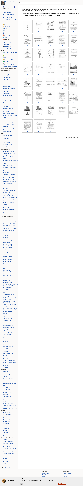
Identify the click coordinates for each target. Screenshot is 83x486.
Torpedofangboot (8, 48)
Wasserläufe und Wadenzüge (9, 408)
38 (50, 131)
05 (73, 31)
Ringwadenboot (8, 46)
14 (62, 60)
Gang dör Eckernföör (7, 378)
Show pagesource (67, 473)
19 (62, 74)
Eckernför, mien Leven (8, 425)
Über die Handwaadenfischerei (10, 362)
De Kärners (5, 263)
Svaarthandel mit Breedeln (9, 353)
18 (50, 74)
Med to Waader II (7, 336)
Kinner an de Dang (7, 318)
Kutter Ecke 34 (7, 42)
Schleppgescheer (7, 396)
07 (38, 45)
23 (50, 88)
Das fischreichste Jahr (8, 135)
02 (38, 31)
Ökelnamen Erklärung (8, 344)
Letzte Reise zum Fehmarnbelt (10, 185)
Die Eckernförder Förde (8, 282)
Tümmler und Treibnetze (8, 176)
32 (38, 117)
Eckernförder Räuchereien (10, 35)
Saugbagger (5, 394)
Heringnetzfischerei (7, 95)
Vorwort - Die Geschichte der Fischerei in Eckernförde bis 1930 (9, 448)
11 (27, 60)
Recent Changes (45, 473)
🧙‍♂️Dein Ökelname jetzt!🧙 (9, 7)
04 (62, 31)
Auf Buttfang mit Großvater (9, 74)
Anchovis (5, 220)
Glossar (6, 28)
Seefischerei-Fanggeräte (10, 66)
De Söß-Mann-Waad (7, 275)
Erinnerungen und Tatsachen (9, 304)
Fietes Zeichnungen (9, 59)
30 (73, 102)
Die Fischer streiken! (7, 212)
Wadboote (6, 44)
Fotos (5, 57)
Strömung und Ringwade (8, 403)
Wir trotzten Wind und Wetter (9, 167)
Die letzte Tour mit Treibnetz (9, 179)
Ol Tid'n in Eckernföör (8, 434)
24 (62, 88)
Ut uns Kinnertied (7, 435)
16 (27, 74)
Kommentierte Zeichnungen (10, 64)
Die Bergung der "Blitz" (8, 177)
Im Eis (4, 117)
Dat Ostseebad (6, 412)
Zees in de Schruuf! (7, 183)
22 (38, 88)
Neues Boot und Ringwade (9, 102)
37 (38, 131)
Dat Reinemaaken (7, 414)
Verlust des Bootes (7, 93)
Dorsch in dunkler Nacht (8, 169)
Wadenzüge (7, 37)
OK (21, 484)
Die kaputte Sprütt (7, 188)
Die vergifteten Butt (7, 155)
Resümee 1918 (6, 81)
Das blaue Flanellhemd (8, 230)
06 (27, 45)
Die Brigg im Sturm (7, 146)
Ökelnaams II (6, 343)
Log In (81, 0)
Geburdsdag (5, 428)
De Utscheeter (6, 423)
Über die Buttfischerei (8, 357)
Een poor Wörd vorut (7, 441)
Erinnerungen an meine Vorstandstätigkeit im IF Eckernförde (8, 453)
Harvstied (5, 430)
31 (27, 117)
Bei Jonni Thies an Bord (8, 75)
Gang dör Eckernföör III (8, 382)
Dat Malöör (5, 237)
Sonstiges (6, 61)
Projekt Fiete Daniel (11, 1)
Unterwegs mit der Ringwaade (10, 128)
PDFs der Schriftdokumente (10, 52)
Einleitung (5, 439)
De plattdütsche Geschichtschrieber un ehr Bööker (9, 272)
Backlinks (66, 476)
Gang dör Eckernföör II (8, 380)
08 (50, 45)
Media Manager (45, 474)
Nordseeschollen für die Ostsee (10, 160)
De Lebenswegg (6, 421)
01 (27, 31)
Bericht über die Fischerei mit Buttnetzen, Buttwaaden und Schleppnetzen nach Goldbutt (10, 227)
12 (38, 60)
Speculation (5, 399)
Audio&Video (7, 26)
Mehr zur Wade (6, 387)
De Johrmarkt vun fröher (8, 261)
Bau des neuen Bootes (8, 100)
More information (62, 483)
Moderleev (5, 432)
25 (73, 88)
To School (5, 355)
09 (62, 45)
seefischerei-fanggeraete (9, 467)
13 (50, 60)
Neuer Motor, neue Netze (8, 88)
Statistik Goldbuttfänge (8, 165)
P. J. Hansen (6, 111)
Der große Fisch (6, 280)
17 (38, 74)
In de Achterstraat (7, 316)
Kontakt (4, 463)
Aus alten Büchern (7, 374)
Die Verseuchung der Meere (9, 200)
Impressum (5, 461)
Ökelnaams (5, 341)
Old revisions (66, 474)
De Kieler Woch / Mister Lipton (10, 265)
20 (73, 74)
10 (73, 45)
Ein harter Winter (7, 121)
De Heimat (5, 417)
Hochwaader (6, 315)
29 (62, 102)
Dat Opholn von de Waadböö (9, 239)
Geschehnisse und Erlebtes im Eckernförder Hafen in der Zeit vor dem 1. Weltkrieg (10, 310)
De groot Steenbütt (7, 256)
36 (27, 131)
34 (62, 117)
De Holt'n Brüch (6, 419)
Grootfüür (5, 313)
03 (50, 31)
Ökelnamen (7, 34)
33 (50, 117)
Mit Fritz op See (6, 389)
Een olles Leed (6, 426)
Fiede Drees (5, 306)
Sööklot (4, 401)
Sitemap (44, 476)
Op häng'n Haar (6, 192)
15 (73, 60)
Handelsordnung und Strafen (9, 383)
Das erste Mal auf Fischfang (9, 232)
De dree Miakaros (7, 251)
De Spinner (5, 277)
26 (27, 102)
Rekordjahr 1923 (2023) (8, 14)
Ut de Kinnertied (6, 364)
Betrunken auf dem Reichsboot (10, 181)
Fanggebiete (6, 376)
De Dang (5, 416)
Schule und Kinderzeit (8, 398)
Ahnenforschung (8, 55)
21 (27, 88)
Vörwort (4, 445)
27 (38, 102)
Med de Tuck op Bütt (7, 332)
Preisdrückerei (6, 142)
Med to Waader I (6, 334)
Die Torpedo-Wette (7, 144)
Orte (5, 30)
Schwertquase (7, 41)
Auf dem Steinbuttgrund (8, 186)
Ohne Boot (5, 99)
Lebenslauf (5, 323)
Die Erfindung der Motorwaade (10, 115)
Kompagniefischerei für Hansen (10, 122)
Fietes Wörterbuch (8, 54)
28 (50, 102)
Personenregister (8, 32)
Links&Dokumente (8, 24)
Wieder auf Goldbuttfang (8, 110)
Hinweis (4, 385)
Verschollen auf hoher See (9, 190)
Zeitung (6, 63)
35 (73, 117)
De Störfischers (6, 278)
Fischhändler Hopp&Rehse (9, 174)
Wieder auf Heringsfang (8, 113)
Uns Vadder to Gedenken (9, 443)
